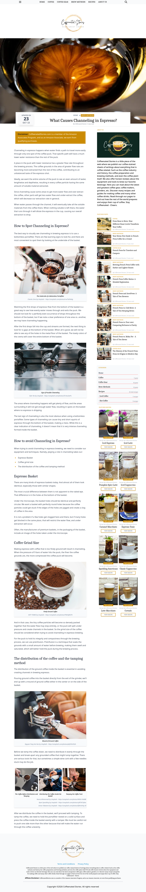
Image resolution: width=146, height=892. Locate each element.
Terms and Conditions (66, 864)
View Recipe (108, 447)
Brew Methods (87, 115)
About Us (100, 130)
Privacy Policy (83, 864)
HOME (75, 115)
